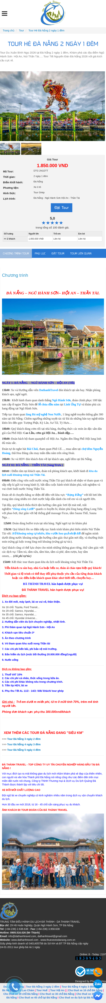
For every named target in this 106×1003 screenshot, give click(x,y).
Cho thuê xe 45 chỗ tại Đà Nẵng (38, 997)
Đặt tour (58, 253)
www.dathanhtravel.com (24, 939)
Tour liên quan (80, 253)
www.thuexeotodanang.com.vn (57, 939)
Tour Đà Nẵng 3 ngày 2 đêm (43, 986)
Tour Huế (42, 990)
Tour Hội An (57, 990)
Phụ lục (40, 253)
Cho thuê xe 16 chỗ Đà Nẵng (85, 990)
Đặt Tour (61, 207)
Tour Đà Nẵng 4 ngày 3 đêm (78, 986)
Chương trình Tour (16, 253)
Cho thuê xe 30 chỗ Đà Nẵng (57, 993)
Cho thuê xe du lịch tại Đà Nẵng (78, 997)
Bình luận (9, 263)
